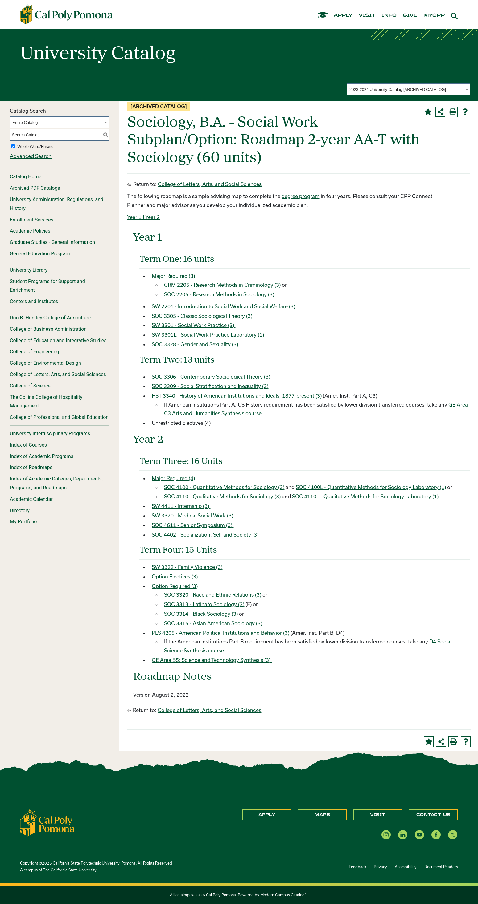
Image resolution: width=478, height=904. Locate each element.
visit (367, 15)
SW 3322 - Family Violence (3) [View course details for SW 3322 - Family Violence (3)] (187, 567)
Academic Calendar (31, 499)
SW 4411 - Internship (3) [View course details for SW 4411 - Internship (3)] (181, 506)
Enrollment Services (31, 220)
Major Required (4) (173, 478)
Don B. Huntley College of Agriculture (50, 318)
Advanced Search (31, 156)
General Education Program (40, 254)
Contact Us (433, 815)
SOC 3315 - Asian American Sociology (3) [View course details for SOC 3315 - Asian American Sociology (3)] (213, 623)
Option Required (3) (175, 586)
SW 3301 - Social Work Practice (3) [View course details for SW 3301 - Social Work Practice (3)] (193, 325)
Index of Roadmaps (31, 467)
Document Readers (441, 867)
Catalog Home (25, 177)
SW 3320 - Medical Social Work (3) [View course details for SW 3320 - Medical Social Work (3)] (193, 515)
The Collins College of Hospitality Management (46, 401)
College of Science (30, 386)
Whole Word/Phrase (35, 146)
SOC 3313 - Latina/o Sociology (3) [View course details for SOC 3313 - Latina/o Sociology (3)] (204, 604)
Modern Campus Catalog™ (283, 895)
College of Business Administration (48, 329)
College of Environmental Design (45, 363)
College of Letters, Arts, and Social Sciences (58, 374)
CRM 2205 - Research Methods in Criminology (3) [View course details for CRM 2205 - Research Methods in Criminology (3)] (223, 285)
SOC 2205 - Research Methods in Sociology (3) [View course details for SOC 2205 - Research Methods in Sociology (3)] (219, 294)
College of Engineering (34, 352)
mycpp (434, 15)
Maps (322, 815)
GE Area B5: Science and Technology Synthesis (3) (212, 660)
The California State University (69, 870)
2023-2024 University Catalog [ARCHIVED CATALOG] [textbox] (397, 89)
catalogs (182, 895)
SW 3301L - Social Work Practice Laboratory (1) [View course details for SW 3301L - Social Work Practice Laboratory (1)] (208, 335)
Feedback (357, 867)
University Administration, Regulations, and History (56, 204)
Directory (20, 510)
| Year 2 (151, 217)
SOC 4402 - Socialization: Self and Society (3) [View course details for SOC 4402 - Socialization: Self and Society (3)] (206, 534)
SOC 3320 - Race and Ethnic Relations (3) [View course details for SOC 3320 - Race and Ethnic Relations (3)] (212, 595)
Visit (377, 815)
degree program (300, 196)
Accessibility (406, 867)
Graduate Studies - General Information (52, 242)
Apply (266, 815)
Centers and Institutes (34, 301)
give (410, 15)
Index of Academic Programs (41, 456)
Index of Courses (28, 445)
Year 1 (134, 217)
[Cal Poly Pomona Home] (66, 14)
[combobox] (408, 89)
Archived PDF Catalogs (35, 188)
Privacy (380, 867)
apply (343, 15)
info (389, 15)
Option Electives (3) (175, 576)
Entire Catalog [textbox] (25, 122)
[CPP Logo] (47, 822)
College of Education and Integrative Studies (58, 340)
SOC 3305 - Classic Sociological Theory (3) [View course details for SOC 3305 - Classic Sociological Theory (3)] (202, 316)
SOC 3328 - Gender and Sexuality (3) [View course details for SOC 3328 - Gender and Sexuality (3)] (195, 344)
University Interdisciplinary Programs (50, 433)
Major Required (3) (173, 276)
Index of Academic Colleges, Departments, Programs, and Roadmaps (56, 483)
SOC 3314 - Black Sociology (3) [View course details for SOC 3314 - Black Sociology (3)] (201, 614)
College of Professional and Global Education (59, 417)
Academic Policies (30, 231)
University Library (28, 270)
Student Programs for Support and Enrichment (47, 285)
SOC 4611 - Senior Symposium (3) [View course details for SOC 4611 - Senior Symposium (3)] (192, 525)
